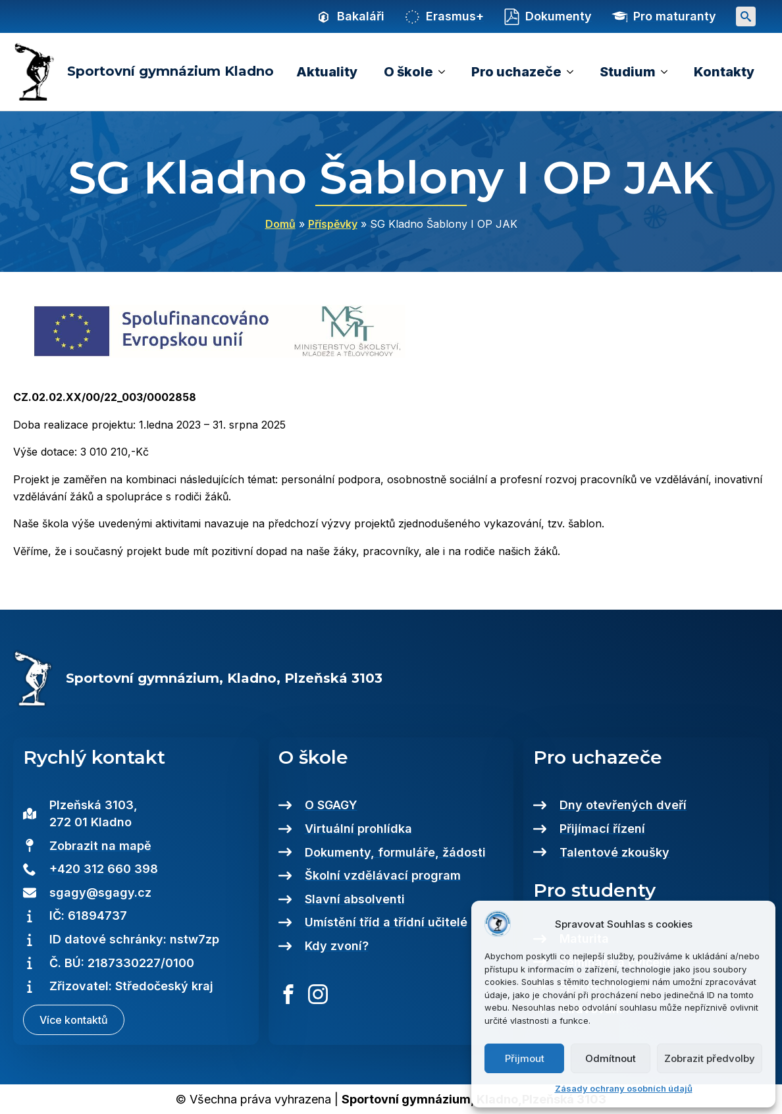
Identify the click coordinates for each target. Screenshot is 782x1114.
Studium (628, 72)
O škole (408, 72)
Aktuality (326, 72)
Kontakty (724, 72)
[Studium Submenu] (668, 72)
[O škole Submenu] (445, 72)
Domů (280, 223)
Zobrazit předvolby (709, 1058)
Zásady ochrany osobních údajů (623, 1088)
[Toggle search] (746, 16)
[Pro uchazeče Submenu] (573, 72)
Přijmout (524, 1058)
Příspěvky (332, 223)
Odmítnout (610, 1058)
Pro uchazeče (516, 72)
